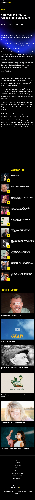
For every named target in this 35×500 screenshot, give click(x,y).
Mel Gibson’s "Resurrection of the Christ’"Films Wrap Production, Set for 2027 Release (22, 185)
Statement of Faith (17, 478)
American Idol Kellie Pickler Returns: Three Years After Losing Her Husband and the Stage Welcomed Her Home (22, 197)
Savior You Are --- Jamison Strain (11, 315)
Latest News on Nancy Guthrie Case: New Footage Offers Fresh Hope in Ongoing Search (22, 263)
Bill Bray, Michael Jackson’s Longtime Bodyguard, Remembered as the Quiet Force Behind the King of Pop (22, 241)
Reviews (17, 463)
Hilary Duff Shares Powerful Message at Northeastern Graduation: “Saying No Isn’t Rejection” (21, 252)
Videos (17, 468)
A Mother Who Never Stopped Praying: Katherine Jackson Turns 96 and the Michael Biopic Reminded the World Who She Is (22, 208)
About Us (17, 470)
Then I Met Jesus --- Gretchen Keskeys (13, 422)
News (17, 460)
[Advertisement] (17, 161)
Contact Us (17, 481)
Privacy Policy (17, 476)
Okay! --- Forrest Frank (8, 341)
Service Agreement (17, 473)
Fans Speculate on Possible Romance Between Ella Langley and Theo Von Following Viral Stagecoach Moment (22, 274)
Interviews (18, 465)
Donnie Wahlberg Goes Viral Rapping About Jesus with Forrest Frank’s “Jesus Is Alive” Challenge (21, 230)
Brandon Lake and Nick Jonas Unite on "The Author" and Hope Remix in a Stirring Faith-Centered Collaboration (21, 219)
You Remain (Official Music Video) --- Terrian (15, 448)
